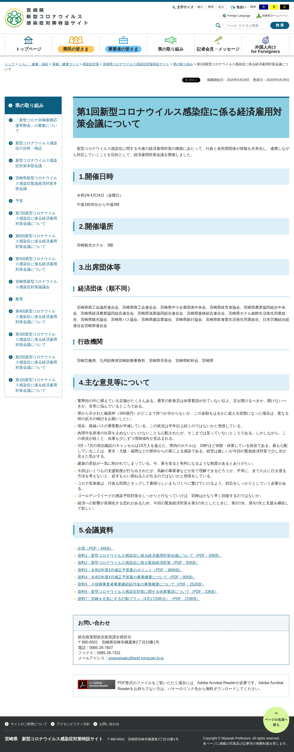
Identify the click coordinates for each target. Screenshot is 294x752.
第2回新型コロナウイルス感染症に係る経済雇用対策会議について (36, 362)
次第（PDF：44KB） (95, 548)
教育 (19, 299)
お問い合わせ (109, 724)
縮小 (200, 7)
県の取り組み (183, 64)
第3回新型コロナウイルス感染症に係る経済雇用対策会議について (36, 339)
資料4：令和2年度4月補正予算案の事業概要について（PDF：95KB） (137, 577)
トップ (10, 64)
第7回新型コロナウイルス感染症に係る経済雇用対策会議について (36, 218)
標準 (211, 7)
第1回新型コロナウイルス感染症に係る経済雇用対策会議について (36, 385)
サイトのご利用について (29, 724)
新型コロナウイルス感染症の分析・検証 (36, 145)
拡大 (221, 7)
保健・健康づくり (65, 64)
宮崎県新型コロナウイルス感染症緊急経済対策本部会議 (36, 183)
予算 (19, 201)
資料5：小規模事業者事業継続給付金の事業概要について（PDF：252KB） (141, 584)
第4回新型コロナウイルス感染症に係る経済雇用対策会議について (36, 316)
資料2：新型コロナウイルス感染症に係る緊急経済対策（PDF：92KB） (138, 563)
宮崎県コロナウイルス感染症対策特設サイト (136, 64)
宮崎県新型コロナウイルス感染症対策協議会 (36, 284)
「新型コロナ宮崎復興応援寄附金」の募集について (36, 125)
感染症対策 (91, 64)
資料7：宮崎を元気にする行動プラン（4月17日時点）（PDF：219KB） (139, 599)
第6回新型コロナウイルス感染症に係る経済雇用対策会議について (36, 241)
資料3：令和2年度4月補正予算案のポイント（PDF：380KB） (130, 570)
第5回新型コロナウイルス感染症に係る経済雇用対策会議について (36, 264)
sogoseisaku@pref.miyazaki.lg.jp (136, 658)
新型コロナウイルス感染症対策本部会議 (36, 163)
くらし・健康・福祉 (33, 64)
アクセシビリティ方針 (73, 724)
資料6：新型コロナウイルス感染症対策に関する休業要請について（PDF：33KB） (148, 592)
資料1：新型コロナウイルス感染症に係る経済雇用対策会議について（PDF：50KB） (150, 555)
